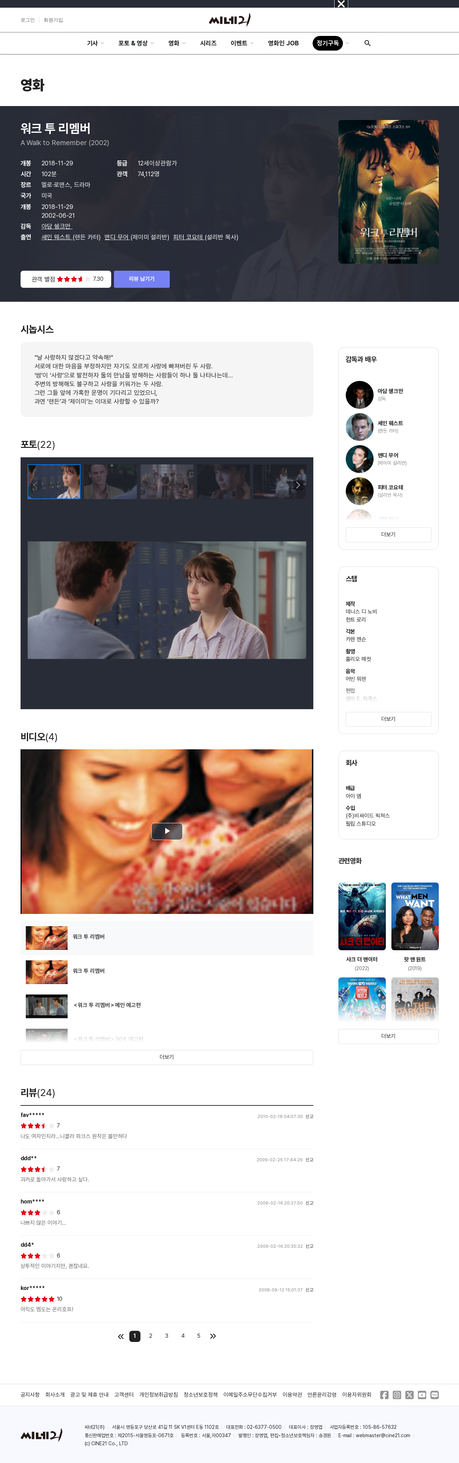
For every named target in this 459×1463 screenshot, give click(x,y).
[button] (298, 485)
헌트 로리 (356, 619)
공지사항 (30, 1394)
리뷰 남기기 (142, 279)
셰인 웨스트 (57, 237)
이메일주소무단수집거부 (250, 1394)
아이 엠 (354, 796)
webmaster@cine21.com (383, 1435)
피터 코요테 (189, 237)
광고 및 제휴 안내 (89, 1394)
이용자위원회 (357, 1394)
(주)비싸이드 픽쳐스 (368, 815)
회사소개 (55, 1394)
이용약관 (292, 1394)
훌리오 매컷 (359, 659)
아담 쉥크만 (57, 226)
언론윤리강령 (322, 1394)
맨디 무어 (117, 237)
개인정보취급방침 (158, 1394)
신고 (309, 1116)
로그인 (28, 20)
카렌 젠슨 (356, 639)
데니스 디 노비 (362, 611)
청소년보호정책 (201, 1394)
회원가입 (53, 20)
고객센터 (124, 1394)
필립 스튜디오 (361, 823)
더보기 (167, 1057)
